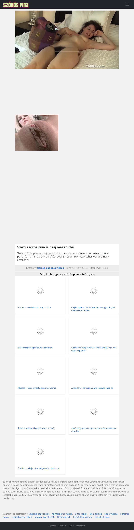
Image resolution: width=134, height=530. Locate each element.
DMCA (72, 526)
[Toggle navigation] (127, 4)
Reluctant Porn (102, 517)
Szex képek (81, 514)
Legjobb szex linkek (39, 514)
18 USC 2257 (62, 526)
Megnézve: (95, 268)
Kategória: (31, 268)
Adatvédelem (80, 526)
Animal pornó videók (62, 514)
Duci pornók (96, 514)
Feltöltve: (70, 268)
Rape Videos (111, 514)
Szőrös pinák (63, 517)
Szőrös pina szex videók (50, 268)
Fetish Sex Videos (82, 517)
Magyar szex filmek (44, 517)
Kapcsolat (52, 526)
